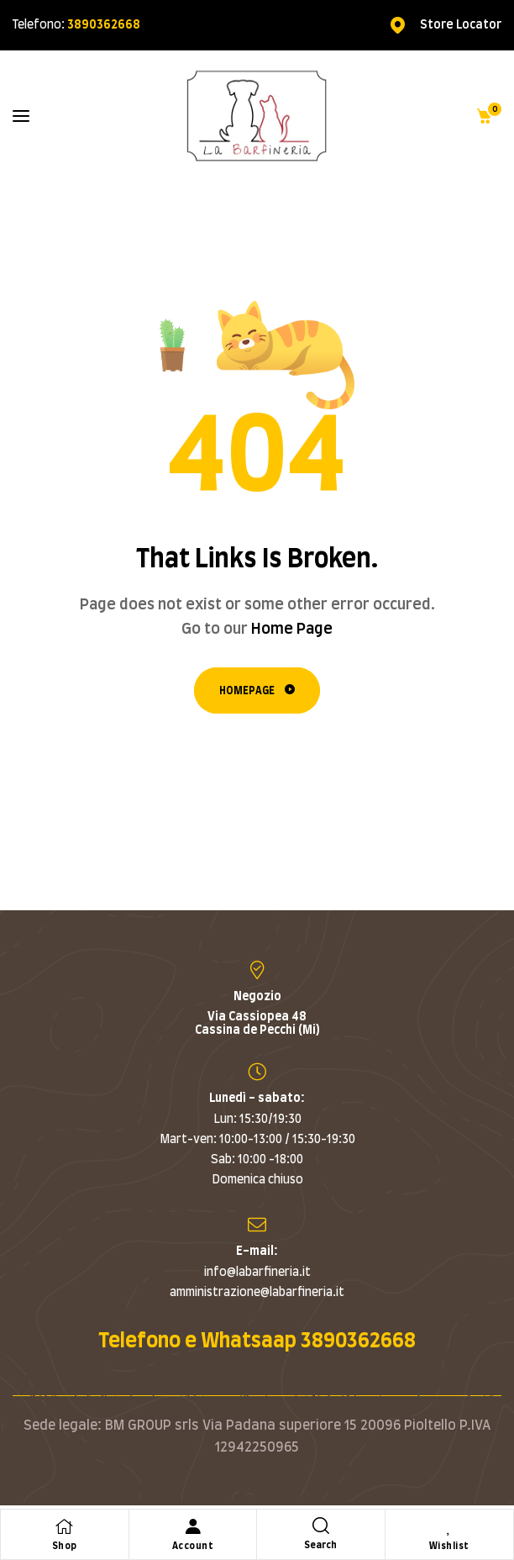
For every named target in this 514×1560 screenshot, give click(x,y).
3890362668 (103, 25)
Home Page (292, 629)
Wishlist (449, 1546)
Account (193, 1546)
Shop (64, 1546)
